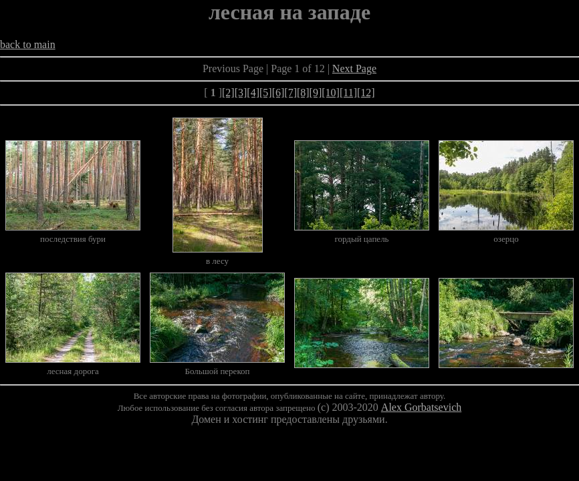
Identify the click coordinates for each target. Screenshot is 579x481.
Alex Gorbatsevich (421, 407)
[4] (253, 92)
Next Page (354, 68)
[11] (348, 92)
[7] (290, 92)
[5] (265, 92)
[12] (366, 92)
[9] (316, 92)
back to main (27, 44)
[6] (278, 92)
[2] (228, 92)
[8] (303, 92)
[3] (241, 92)
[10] (331, 92)
